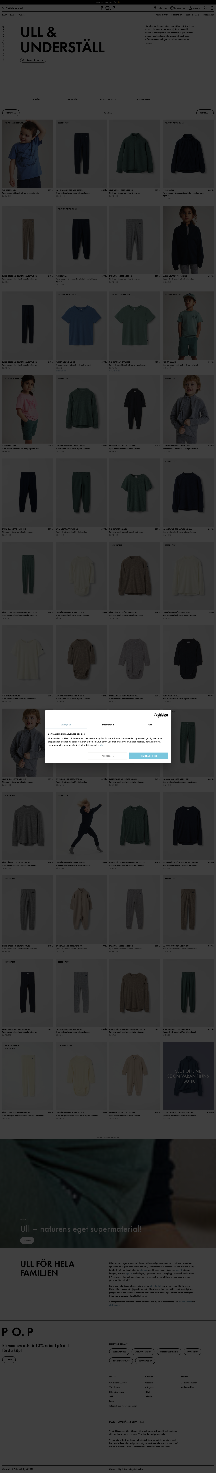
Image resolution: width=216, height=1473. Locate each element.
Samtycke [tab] (66, 724)
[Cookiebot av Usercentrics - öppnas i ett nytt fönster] (155, 715)
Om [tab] (150, 724)
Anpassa (108, 756)
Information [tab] (108, 724)
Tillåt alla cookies (148, 756)
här (101, 745)
